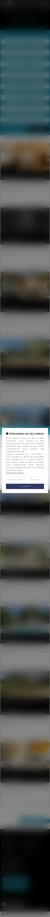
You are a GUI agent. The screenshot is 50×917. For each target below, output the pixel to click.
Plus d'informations (15, 473)
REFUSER (35, 479)
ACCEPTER (25, 486)
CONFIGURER (15, 479)
